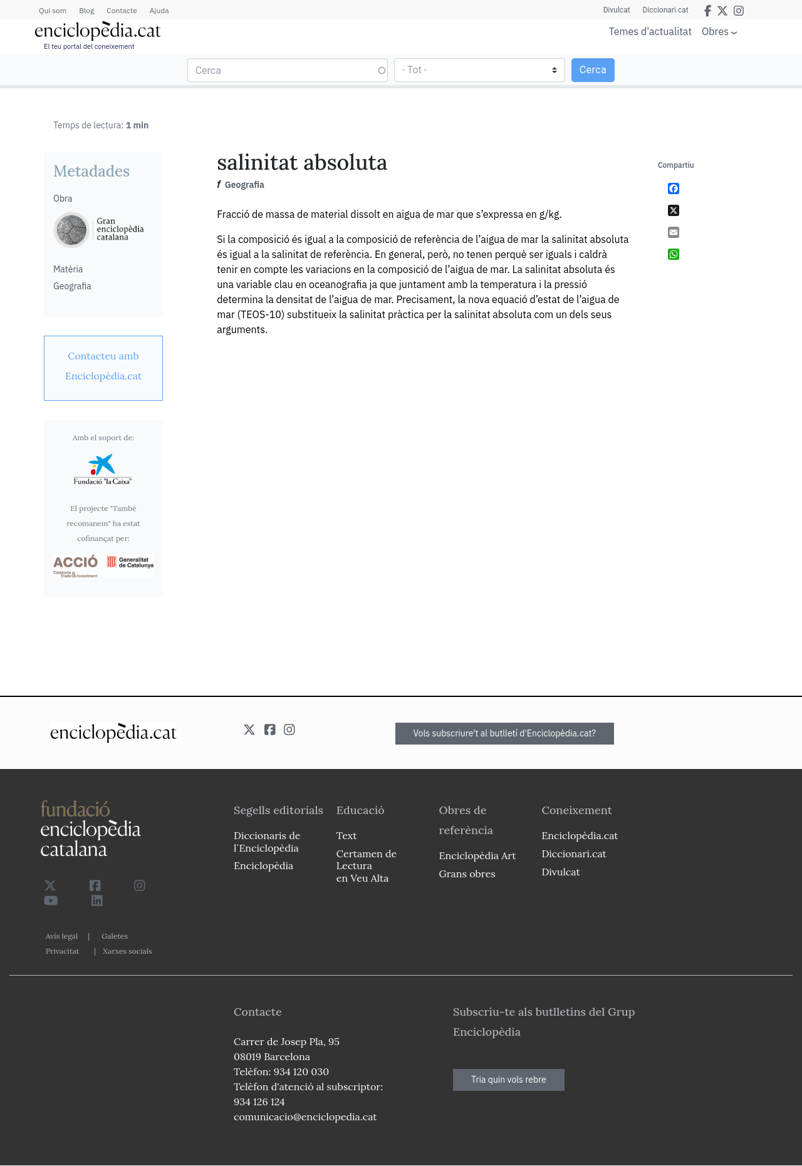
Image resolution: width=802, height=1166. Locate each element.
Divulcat (616, 10)
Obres (715, 31)
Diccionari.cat (666, 10)
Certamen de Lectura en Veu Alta (366, 865)
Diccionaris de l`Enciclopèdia (267, 841)
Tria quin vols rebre (508, 1079)
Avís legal (62, 936)
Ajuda (159, 10)
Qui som (52, 10)
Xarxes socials (127, 951)
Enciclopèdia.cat (579, 835)
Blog (86, 10)
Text (346, 835)
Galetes (115, 936)
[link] (103, 366)
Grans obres (467, 873)
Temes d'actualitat (650, 31)
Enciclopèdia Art (477, 855)
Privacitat (62, 951)
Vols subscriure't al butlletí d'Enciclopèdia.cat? (505, 733)
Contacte (122, 10)
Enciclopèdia (263, 865)
